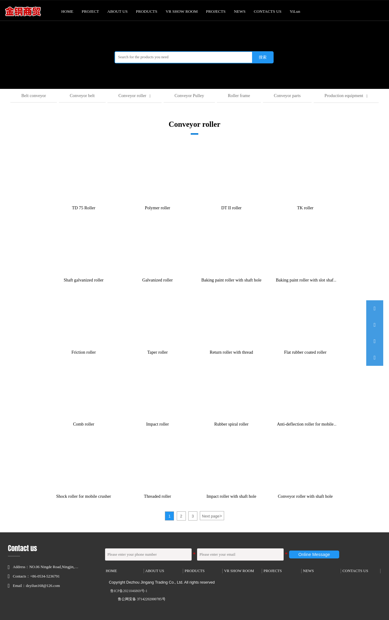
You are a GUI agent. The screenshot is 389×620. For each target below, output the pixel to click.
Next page (212, 515)
